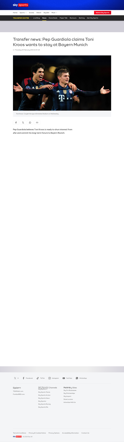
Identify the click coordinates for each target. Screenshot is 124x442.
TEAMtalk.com (18, 396)
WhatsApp (81, 378)
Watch (38, 12)
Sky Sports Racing (44, 420)
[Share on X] (23, 123)
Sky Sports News (44, 414)
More (54, 12)
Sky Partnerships (69, 405)
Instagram (53, 378)
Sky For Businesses (70, 402)
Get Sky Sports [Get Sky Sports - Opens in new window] (92, 18)
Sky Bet (46, 12)
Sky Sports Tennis (44, 408)
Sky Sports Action (44, 411)
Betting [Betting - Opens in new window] (82, 18)
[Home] (20, 5)
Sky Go (66, 396)
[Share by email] (37, 123)
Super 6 (15, 393)
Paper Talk (63, 18)
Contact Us (85, 433)
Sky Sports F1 (42, 405)
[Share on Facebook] (16, 123)
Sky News (67, 393)
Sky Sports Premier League (47, 393)
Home (15, 12)
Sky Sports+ (42, 417)
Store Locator (68, 411)
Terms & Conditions (19, 433)
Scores (31, 12)
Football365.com (19, 399)
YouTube (67, 378)
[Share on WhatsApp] (30, 123)
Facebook (27, 378)
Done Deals (53, 18)
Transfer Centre (21, 18)
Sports (23, 12)
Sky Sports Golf (43, 402)
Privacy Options (54, 433)
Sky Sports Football (45, 396)
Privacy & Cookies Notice (37, 433)
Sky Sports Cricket (44, 399)
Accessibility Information (70, 433)
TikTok (40, 378)
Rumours (73, 18)
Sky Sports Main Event (45, 391)
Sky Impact (67, 408)
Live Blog (36, 18)
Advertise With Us (70, 414)
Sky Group (67, 399)
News (44, 18)
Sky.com (66, 391)
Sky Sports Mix (43, 423)
